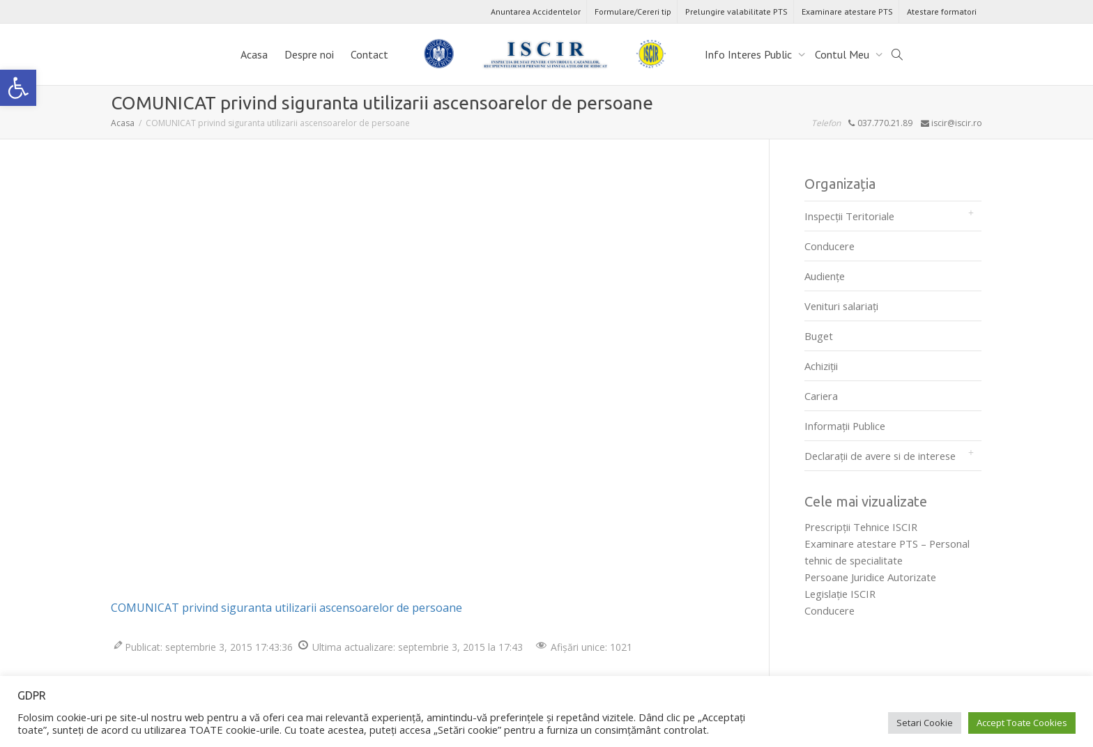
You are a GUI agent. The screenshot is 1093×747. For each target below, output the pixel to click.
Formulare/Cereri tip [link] (633, 11)
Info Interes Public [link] (750, 54)
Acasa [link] (254, 54)
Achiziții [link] (821, 366)
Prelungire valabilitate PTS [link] (736, 11)
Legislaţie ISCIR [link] (840, 594)
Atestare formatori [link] (942, 11)
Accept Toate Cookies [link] (1022, 722)
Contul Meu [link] (843, 54)
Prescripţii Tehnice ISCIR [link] (860, 527)
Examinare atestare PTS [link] (847, 11)
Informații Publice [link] (844, 426)
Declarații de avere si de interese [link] (880, 456)
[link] (18, 88)
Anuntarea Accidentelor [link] (536, 11)
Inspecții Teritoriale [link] (849, 216)
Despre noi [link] (309, 54)
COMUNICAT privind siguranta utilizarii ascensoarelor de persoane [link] (286, 607)
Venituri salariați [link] (841, 306)
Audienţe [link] (824, 276)
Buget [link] (818, 336)
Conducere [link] (829, 246)
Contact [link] (369, 54)
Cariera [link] (821, 396)
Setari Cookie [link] (924, 722)
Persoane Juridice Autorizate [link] (870, 577)
